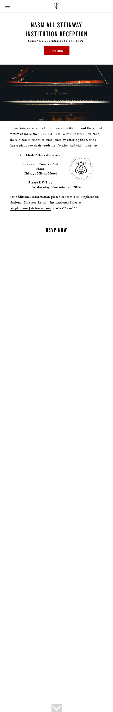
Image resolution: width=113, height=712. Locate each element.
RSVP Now (56, 51)
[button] (7, 6)
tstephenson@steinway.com (30, 208)
